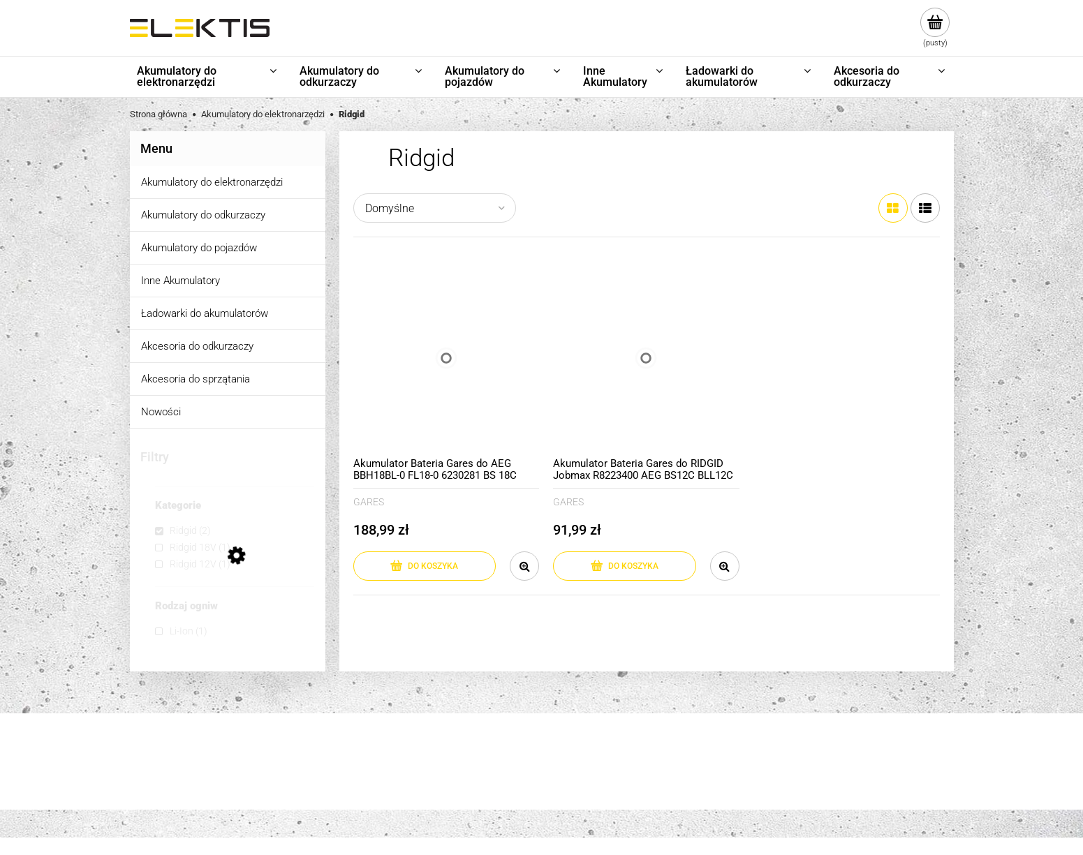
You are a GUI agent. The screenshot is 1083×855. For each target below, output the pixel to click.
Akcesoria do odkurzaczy (197, 346)
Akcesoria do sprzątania (195, 379)
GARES (368, 501)
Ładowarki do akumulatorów (204, 313)
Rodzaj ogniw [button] (186, 606)
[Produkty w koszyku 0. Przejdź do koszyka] (935, 28)
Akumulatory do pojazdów (199, 247)
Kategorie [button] (178, 506)
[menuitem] (208, 77)
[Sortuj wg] (434, 208)
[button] (524, 566)
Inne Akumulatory (180, 280)
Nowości (161, 412)
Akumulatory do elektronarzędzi (212, 182)
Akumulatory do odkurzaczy (203, 215)
